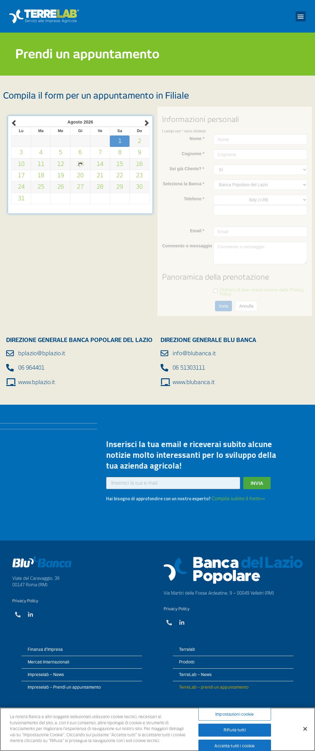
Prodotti (186, 662)
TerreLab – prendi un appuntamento (214, 687)
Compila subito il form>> (124, 498)
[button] (301, 16)
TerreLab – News (195, 674)
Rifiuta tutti (235, 730)
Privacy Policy (25, 601)
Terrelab (187, 649)
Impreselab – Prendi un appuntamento (64, 687)
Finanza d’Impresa (45, 649)
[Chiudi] (305, 729)
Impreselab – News (46, 674)
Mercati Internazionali (48, 662)
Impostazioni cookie (234, 714)
